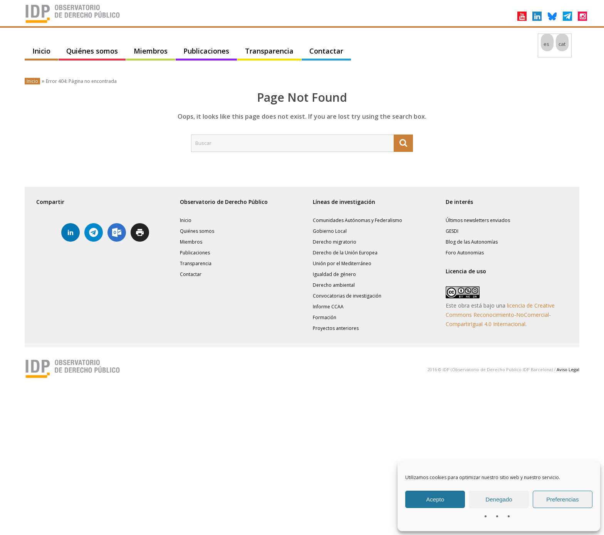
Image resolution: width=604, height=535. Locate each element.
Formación (324, 317)
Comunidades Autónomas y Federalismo (357, 220)
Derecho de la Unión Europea (345, 252)
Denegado (498, 499)
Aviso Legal (568, 369)
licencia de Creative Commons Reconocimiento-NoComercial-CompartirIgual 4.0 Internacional (500, 315)
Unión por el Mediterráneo (342, 263)
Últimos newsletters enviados (478, 220)
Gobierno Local (330, 231)
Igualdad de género (334, 274)
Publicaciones (206, 51)
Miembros (151, 51)
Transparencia (269, 51)
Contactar (326, 51)
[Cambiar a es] (547, 44)
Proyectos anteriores (336, 328)
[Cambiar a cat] (562, 44)
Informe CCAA (328, 306)
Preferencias (562, 499)
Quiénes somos (92, 51)
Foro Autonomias (465, 252)
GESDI (452, 231)
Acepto (435, 499)
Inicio (41, 51)
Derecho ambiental (334, 285)
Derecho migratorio (334, 242)
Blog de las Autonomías (472, 242)
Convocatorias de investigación (347, 296)
